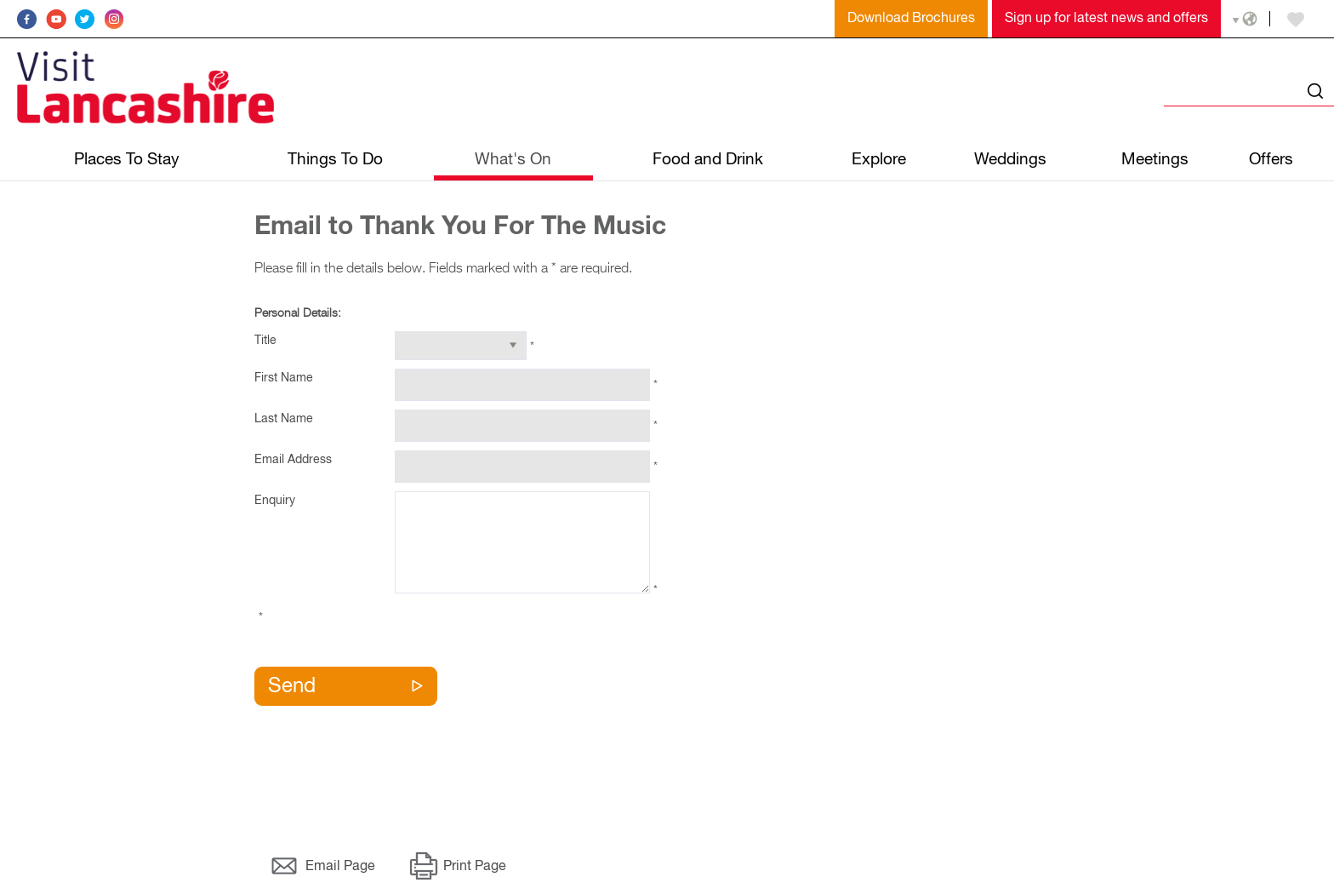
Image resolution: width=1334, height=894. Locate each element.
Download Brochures (911, 19)
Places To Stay (127, 160)
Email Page (340, 867)
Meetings (1155, 160)
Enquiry (274, 501)
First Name (283, 378)
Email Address (293, 460)
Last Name (283, 419)
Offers (1271, 160)
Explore (879, 160)
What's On (513, 160)
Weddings (1010, 160)
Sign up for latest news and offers (1106, 19)
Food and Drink (708, 160)
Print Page (474, 867)
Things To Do (335, 160)
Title (265, 341)
